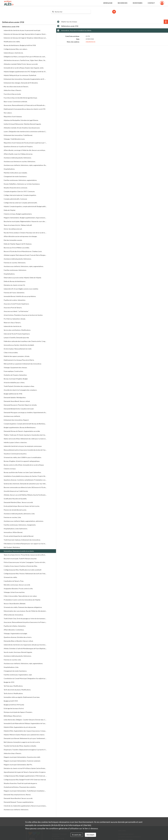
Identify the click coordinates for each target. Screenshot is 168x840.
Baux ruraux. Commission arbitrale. (15, 101)
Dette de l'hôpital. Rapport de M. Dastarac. (18, 244)
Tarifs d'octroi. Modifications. (13, 693)
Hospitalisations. (9, 169)
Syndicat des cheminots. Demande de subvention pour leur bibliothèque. (25, 484)
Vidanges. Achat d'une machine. (14, 592)
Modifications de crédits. (12, 41)
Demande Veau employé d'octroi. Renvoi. (17, 794)
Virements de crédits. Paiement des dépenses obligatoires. (23, 607)
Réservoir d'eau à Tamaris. (12, 322)
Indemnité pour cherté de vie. (13, 53)
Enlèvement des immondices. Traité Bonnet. (18, 135)
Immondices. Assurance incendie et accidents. (19, 551)
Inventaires (137, 3)
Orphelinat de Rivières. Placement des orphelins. (20, 787)
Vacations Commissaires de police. (15, 454)
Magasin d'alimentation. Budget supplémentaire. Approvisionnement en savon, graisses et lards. (25, 218)
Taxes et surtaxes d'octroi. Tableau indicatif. (18, 225)
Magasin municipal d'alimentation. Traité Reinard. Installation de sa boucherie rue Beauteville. (25, 791)
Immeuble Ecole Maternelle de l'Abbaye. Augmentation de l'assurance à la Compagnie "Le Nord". (25, 723)
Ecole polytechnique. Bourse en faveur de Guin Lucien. (22, 506)
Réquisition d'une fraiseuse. (13, 116)
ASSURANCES (90, 42)
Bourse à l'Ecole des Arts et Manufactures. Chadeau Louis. (23, 251)
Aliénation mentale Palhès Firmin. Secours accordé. (21, 64)
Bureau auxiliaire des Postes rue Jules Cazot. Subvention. (22, 472)
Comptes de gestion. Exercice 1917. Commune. (19, 191)
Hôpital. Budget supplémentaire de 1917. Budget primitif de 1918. (25, 71)
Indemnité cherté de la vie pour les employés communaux (23, 446)
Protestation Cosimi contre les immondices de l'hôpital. (22, 600)
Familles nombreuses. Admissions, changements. (20, 525)
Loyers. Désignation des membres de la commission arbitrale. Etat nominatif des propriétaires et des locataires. (25, 131)
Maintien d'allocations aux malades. (15, 173)
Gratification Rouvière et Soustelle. (15, 499)
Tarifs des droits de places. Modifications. (17, 690)
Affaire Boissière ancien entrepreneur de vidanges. (20, 236)
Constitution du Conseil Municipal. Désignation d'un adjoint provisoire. (25, 678)
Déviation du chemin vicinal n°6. (14, 285)
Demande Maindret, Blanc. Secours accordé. (18, 502)
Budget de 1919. (9, 682)
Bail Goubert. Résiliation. (12, 547)
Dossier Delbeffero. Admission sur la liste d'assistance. (22, 184)
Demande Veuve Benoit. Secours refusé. (17, 401)
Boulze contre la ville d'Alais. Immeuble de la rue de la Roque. (24, 465)
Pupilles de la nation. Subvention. (15, 300)
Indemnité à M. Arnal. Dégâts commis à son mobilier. (21, 289)
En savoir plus (76, 835)
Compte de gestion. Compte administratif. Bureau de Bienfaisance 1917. (25, 424)
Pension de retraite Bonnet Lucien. (15, 510)
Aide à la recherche (58, 15)
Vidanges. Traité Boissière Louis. (14, 139)
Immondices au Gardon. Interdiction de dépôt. (19, 345)
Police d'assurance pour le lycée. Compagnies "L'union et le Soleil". (25, 562)
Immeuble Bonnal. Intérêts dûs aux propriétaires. (20, 296)
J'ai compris (90, 835)
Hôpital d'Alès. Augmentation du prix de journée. (20, 727)
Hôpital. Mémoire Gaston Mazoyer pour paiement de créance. (24, 735)
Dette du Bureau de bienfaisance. (15, 281)
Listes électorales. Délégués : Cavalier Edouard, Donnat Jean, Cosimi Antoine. (25, 720)
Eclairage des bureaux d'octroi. (14, 708)
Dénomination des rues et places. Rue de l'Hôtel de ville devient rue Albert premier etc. (25, 611)
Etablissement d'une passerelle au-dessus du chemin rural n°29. (25, 109)
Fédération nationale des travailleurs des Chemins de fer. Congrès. (25, 341)
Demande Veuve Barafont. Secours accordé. (18, 798)
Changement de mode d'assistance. (15, 176)
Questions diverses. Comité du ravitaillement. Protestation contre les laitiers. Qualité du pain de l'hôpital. (25, 480)
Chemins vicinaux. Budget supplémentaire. (18, 214)
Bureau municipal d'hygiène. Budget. (16, 379)
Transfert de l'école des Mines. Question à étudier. (20, 746)
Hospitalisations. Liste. (11, 667)
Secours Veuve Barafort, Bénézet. (15, 603)
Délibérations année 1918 (10, 27)
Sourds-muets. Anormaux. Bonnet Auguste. (18, 652)
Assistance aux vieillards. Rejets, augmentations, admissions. (24, 521)
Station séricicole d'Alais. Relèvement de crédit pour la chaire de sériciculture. (25, 439)
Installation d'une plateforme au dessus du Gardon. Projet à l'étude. (25, 476)
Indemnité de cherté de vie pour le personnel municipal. (22, 30)
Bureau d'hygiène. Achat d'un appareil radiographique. (22, 461)
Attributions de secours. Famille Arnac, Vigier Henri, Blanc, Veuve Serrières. (25, 60)
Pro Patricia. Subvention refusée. (15, 319)
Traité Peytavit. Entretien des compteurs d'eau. (19, 386)
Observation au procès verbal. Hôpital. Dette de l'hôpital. (22, 278)
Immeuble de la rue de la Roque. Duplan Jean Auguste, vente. (24, 68)
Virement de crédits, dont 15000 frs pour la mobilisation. (22, 457)
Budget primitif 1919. (11, 701)
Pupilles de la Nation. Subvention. (15, 626)
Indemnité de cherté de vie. (13, 326)
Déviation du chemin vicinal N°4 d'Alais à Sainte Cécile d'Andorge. (25, 768)
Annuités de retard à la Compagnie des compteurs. (20, 390)
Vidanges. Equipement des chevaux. (15, 367)
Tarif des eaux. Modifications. (13, 686)
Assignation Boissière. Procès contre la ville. (18, 588)
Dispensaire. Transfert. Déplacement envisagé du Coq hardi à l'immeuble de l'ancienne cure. (25, 750)
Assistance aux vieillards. (12, 416)
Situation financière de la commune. (15, 188)
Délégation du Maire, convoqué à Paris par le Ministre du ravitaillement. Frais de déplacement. (25, 56)
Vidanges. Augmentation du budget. (15, 633)
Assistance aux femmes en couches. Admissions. (19, 161)
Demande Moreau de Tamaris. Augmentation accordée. (22, 431)
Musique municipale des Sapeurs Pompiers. (18, 712)
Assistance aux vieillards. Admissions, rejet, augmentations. (23, 663)
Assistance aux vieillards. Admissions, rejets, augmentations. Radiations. (25, 165)
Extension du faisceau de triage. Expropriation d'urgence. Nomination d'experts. (25, 34)
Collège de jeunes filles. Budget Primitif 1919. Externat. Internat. (25, 779)
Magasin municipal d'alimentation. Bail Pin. (18, 765)
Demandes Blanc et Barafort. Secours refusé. (18, 641)
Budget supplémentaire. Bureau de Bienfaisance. (20, 427)
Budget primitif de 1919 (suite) (14, 705)
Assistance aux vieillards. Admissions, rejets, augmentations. (24, 266)
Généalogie (107, 3)
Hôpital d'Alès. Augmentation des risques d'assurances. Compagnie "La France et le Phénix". (25, 731)
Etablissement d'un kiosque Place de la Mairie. (19, 360)
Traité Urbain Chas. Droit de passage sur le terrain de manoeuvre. (25, 618)
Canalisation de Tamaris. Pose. (14, 581)
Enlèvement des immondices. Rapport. (16, 420)
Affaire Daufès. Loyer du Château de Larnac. (18, 154)
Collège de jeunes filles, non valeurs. (15, 49)
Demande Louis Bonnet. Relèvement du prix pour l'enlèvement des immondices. (25, 738)
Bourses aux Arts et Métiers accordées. (16, 248)
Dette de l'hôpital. (10, 210)
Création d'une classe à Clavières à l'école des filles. (20, 566)
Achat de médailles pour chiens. (14, 382)
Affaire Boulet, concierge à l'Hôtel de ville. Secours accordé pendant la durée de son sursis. (25, 150)
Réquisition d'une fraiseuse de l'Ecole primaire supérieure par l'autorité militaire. (25, 143)
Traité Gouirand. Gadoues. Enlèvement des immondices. (22, 540)
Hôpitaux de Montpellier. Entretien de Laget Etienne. (21, 120)
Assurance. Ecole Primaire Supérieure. (16, 304)
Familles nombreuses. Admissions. (15, 270)
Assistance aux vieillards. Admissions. (16, 809)
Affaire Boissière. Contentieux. (14, 630)
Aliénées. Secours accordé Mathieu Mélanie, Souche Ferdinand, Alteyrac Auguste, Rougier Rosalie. (25, 495)
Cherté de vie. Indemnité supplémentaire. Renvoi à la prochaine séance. (25, 806)
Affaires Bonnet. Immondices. (13, 615)
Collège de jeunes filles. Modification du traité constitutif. (22, 570)
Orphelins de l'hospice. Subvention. (15, 375)
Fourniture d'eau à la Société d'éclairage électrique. (20, 98)
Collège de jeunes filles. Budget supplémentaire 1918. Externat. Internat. (25, 776)
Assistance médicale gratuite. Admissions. (17, 158)
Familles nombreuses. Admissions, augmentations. (20, 180)
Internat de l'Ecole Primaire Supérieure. (17, 334)
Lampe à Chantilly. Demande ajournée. (16, 337)
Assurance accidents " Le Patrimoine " (16, 311)
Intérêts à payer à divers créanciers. (15, 442)
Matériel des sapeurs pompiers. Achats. (17, 356)
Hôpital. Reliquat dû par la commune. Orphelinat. (20, 75)
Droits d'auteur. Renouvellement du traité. (18, 349)
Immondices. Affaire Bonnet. (13, 532)
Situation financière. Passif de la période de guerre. (20, 783)
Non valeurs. (8, 113)
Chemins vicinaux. (10, 469)
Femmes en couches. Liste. (12, 517)
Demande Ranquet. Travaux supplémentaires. (19, 802)
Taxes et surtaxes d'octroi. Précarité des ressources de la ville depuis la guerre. (25, 555)
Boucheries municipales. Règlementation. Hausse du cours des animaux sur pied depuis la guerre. (25, 221)
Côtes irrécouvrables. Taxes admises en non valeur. (20, 596)
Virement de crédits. (10, 577)
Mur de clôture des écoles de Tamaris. (16, 86)
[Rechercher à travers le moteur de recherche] (72, 12)
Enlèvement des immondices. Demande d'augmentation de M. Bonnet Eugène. (25, 79)
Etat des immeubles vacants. (13, 240)
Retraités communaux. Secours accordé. (17, 585)
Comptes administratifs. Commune (15, 199)
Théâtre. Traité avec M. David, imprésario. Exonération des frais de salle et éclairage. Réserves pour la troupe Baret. (25, 435)
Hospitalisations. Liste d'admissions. (16, 528)
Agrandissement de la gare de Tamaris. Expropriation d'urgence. (25, 772)
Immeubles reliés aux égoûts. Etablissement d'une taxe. (22, 697)
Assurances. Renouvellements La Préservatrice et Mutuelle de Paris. (25, 105)
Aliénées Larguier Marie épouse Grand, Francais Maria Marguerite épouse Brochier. (25, 255)
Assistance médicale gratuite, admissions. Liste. (19, 514)
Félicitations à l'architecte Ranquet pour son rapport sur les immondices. (25, 543)
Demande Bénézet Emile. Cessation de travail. (19, 409)
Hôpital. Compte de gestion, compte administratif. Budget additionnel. (25, 206)
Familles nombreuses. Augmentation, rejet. (18, 675)
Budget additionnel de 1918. (13, 394)
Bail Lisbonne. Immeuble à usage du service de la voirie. (22, 742)
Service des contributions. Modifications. (17, 330)
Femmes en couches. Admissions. (15, 263)
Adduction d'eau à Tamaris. (12, 90)
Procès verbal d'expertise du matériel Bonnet (18, 536)
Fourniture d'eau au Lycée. (12, 94)
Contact (151, 3)
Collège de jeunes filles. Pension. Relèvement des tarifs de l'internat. (25, 573)
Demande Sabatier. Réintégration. (15, 397)
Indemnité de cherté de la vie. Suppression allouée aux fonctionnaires (25, 645)
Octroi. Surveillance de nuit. (13, 229)
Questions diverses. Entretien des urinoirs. (18, 637)
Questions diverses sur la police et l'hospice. (18, 146)
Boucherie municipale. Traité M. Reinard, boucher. (20, 558)
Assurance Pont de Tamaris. (13, 307)
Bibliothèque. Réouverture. (13, 716)
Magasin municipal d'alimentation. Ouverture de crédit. (22, 757)
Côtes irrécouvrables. (11, 352)
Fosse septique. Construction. (13, 371)
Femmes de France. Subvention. (14, 292)
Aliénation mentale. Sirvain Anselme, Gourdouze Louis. (22, 128)
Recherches (122, 3)
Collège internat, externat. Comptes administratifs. (20, 203)
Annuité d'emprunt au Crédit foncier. (16, 491)
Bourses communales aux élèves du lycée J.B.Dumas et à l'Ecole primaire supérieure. (25, 487)
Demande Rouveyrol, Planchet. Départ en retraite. (20, 405)
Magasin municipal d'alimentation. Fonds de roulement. (22, 761)
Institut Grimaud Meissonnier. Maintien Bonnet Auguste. (22, 124)
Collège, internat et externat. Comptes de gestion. (20, 195)
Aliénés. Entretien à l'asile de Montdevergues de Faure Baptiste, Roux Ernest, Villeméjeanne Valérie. (25, 648)
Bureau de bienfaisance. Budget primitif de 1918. (20, 45)
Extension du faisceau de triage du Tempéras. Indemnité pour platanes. (25, 38)
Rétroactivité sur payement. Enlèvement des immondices (22, 364)
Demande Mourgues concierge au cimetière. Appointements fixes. (25, 412)
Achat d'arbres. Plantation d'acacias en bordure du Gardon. (23, 315)
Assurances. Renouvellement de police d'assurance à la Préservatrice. (25, 622)
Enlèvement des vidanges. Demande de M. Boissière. (21, 83)
